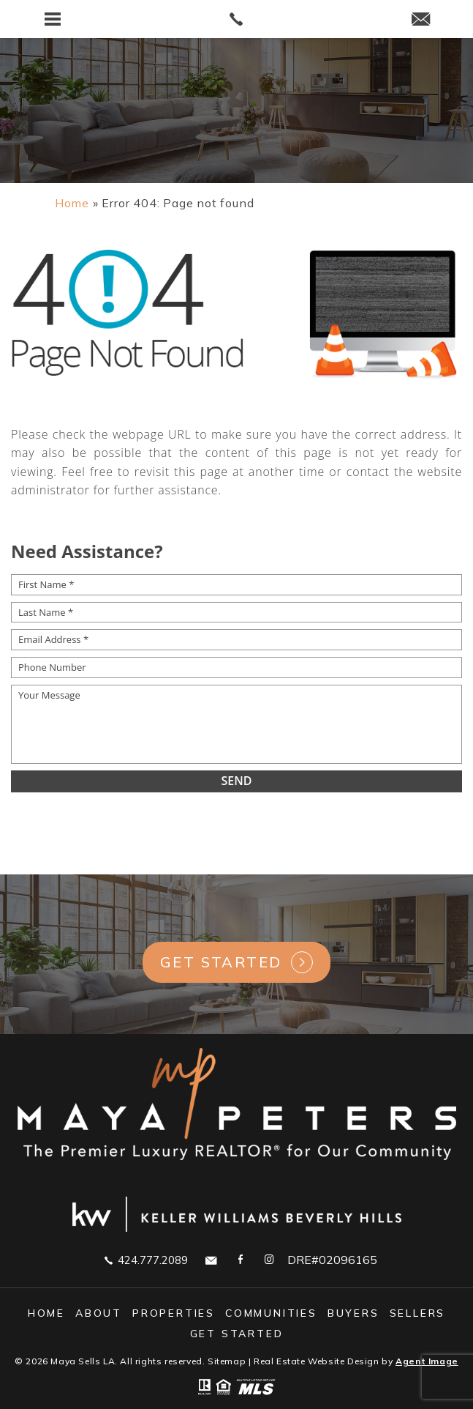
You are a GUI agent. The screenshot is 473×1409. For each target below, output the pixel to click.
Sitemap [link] (227, 1361)
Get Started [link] (220, 962)
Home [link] (46, 1313)
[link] (236, 19)
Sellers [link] (418, 1313)
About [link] (98, 1313)
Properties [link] (173, 1313)
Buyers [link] (353, 1313)
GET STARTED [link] (237, 1333)
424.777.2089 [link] (146, 1259)
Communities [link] (271, 1313)
